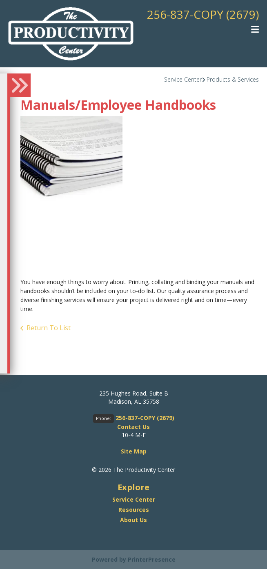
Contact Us (133, 427)
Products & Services (233, 79)
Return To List (49, 327)
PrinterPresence (152, 559)
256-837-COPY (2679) (203, 14)
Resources (133, 509)
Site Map (134, 451)
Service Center (183, 79)
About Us (133, 520)
